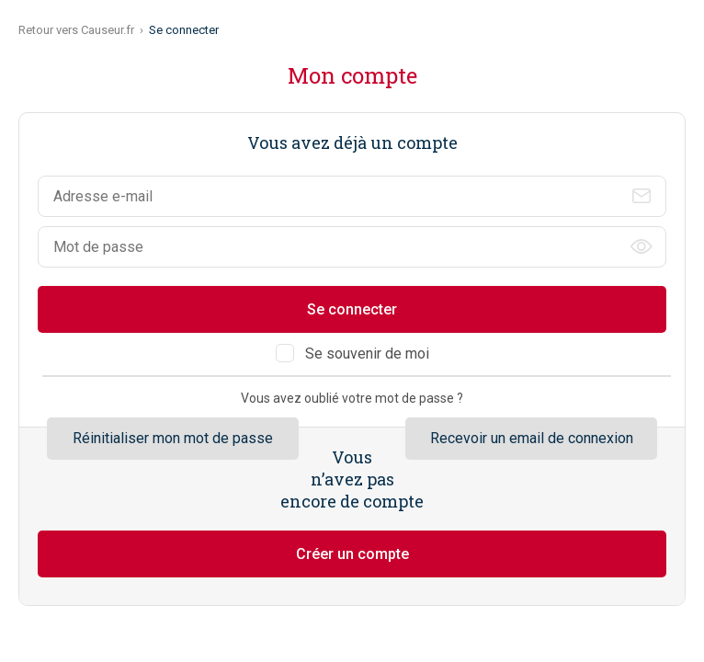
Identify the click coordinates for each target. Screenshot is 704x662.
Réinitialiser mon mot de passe (173, 438)
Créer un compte (352, 554)
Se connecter (352, 309)
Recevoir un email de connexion (531, 438)
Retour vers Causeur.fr (76, 30)
